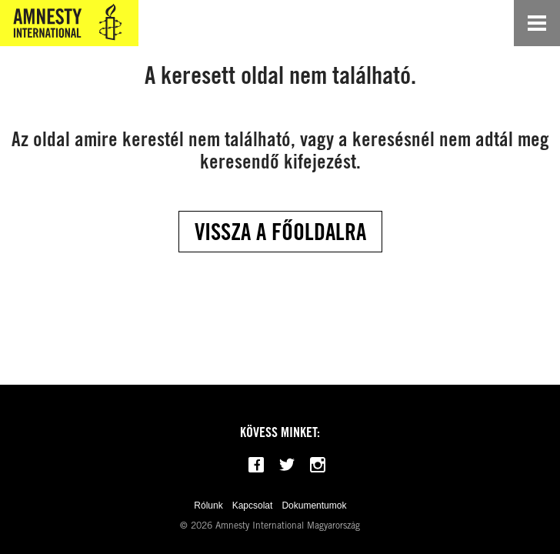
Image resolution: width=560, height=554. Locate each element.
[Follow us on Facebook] (256, 464)
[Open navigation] (537, 23)
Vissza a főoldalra (280, 231)
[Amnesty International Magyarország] (69, 23)
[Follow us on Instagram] (317, 464)
